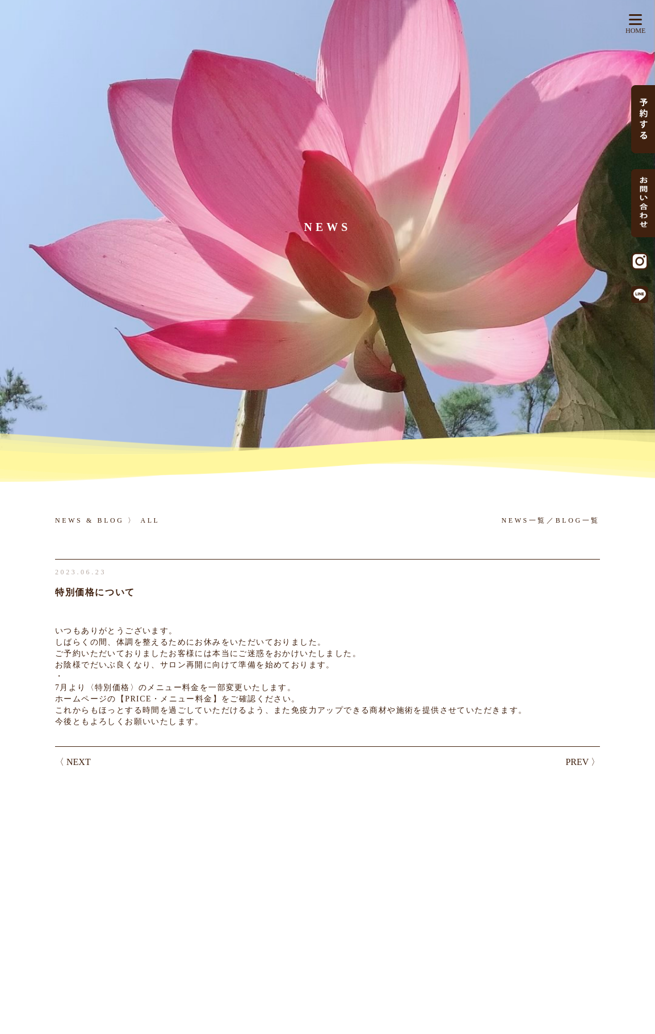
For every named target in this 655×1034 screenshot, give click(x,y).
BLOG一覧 (578, 520)
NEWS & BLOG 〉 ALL (107, 520)
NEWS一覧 (524, 520)
